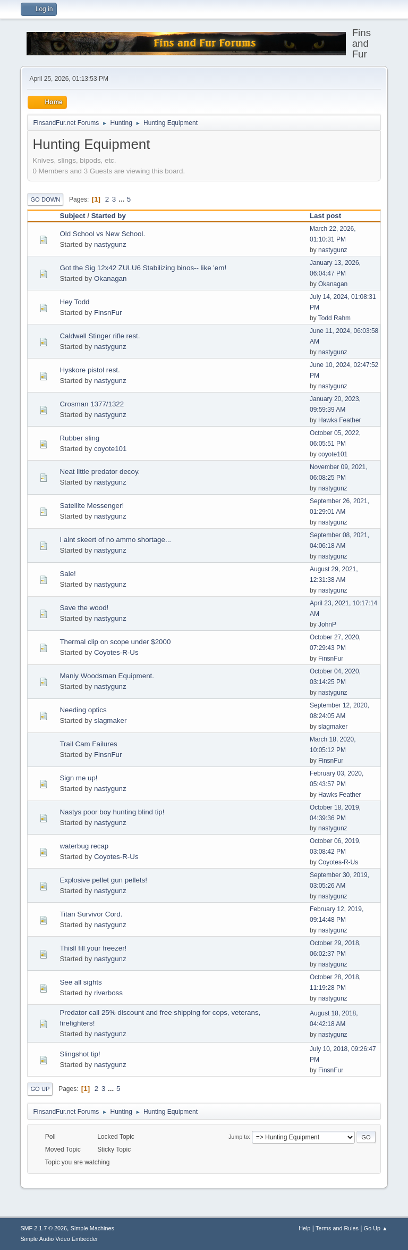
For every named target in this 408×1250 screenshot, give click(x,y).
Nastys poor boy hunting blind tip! (112, 812)
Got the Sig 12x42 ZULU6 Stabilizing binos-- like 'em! (143, 268)
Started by (108, 216)
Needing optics (83, 710)
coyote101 (110, 449)
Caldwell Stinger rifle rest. (100, 336)
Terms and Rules (337, 1228)
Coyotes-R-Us (116, 652)
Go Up (39, 1089)
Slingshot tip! (80, 1054)
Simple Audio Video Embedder (59, 1239)
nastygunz (110, 244)
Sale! (67, 574)
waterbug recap (84, 846)
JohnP (327, 624)
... (122, 199)
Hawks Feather (339, 420)
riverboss (108, 993)
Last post (330, 216)
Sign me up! (78, 778)
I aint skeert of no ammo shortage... (115, 540)
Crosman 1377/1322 (92, 404)
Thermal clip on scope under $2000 (115, 642)
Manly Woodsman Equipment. (107, 676)
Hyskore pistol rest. (90, 370)
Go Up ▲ (376, 1228)
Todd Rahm (334, 318)
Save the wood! (84, 608)
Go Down (45, 199)
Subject (72, 216)
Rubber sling (79, 438)
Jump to (238, 1137)
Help (304, 1228)
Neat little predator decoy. (100, 472)
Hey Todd (74, 302)
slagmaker (110, 720)
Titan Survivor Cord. (91, 914)
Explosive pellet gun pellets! (103, 880)
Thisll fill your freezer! (93, 948)
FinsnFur (108, 312)
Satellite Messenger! (92, 506)
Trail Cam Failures (88, 744)
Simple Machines (92, 1228)
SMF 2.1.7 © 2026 (43, 1228)
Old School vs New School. (102, 234)
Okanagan (110, 278)
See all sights (80, 982)
